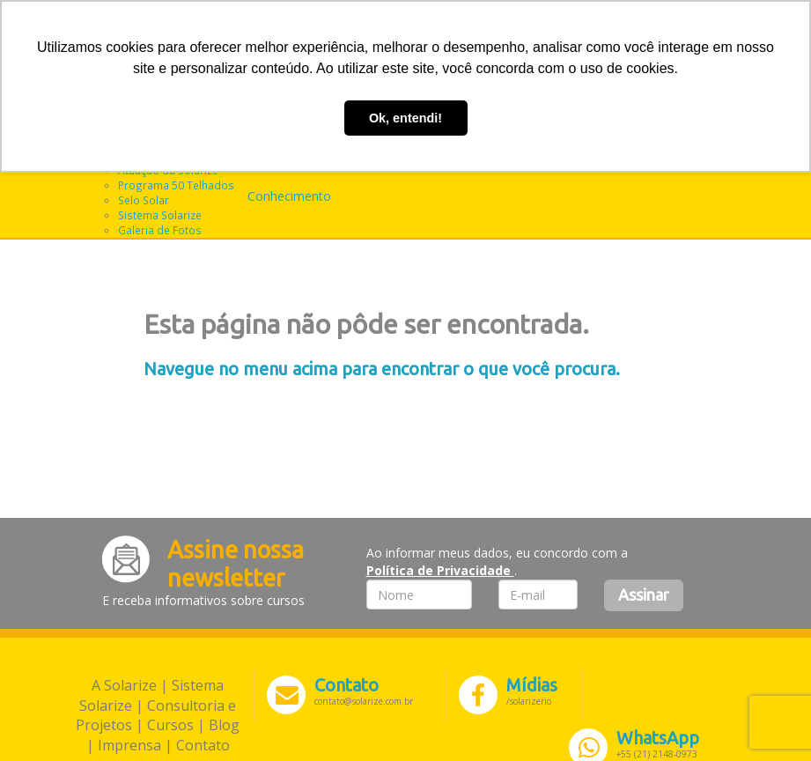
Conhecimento (289, 196)
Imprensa (129, 745)
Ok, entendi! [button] (405, 118)
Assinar (643, 594)
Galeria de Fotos (160, 230)
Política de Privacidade (440, 570)
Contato (203, 745)
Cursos (170, 725)
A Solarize (124, 685)
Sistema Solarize (160, 215)
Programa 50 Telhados (176, 185)
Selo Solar (143, 200)
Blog (224, 725)
